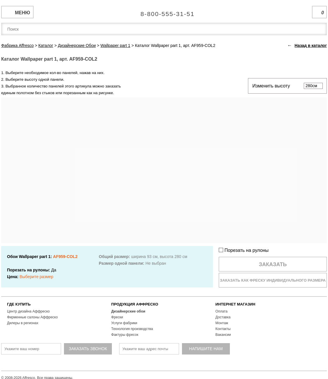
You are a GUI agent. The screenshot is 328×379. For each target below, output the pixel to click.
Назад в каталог (311, 45)
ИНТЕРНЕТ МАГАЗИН (236, 304)
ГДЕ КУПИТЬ (19, 304)
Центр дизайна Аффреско (28, 311)
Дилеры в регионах (22, 323)
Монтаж (222, 323)
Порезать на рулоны (244, 250)
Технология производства (132, 329)
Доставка (223, 317)
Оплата (222, 311)
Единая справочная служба (164, 11)
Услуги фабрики (124, 323)
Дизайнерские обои (128, 311)
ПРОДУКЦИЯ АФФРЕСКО (134, 304)
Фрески (117, 317)
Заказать (273, 264)
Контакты (223, 329)
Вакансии (223, 335)
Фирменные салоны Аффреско (32, 317)
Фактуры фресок (124, 335)
